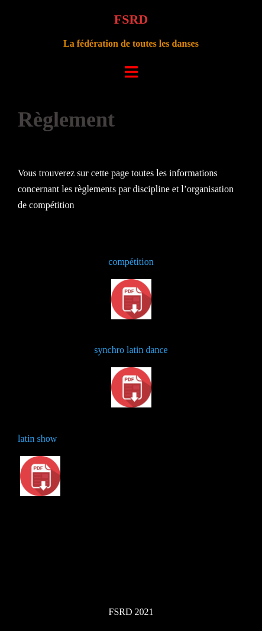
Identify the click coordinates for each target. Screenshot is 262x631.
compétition (130, 262)
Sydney (190, 570)
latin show (37, 438)
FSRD (131, 19)
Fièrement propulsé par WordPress (74, 570)
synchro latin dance (130, 350)
